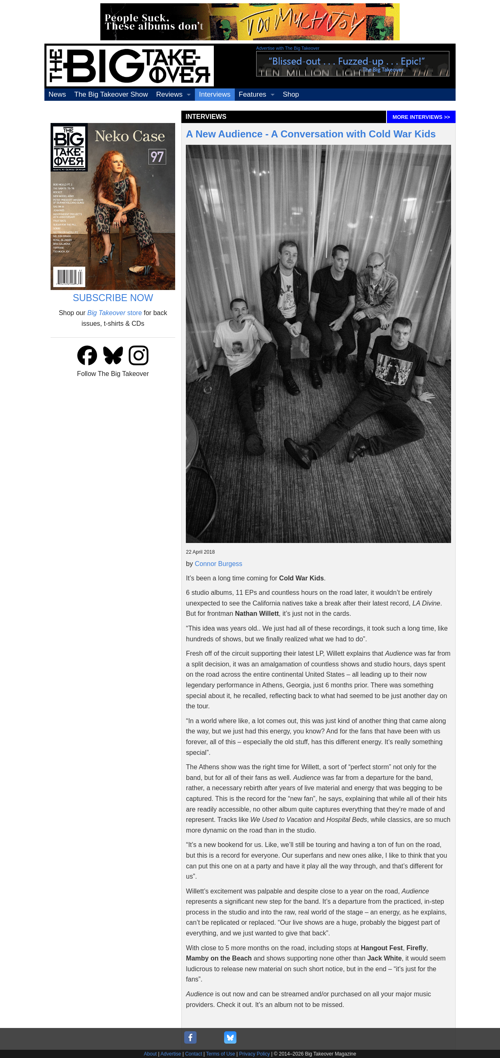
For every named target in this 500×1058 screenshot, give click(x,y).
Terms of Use (220, 1054)
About (150, 1054)
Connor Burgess (219, 563)
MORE (421, 117)
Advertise (170, 1054)
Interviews (215, 94)
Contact (193, 1054)
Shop (291, 94)
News (57, 94)
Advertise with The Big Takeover (287, 48)
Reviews (169, 94)
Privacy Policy (254, 1054)
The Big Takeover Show (111, 94)
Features (252, 94)
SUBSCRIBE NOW (113, 297)
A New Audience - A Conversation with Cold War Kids (311, 133)
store (114, 312)
